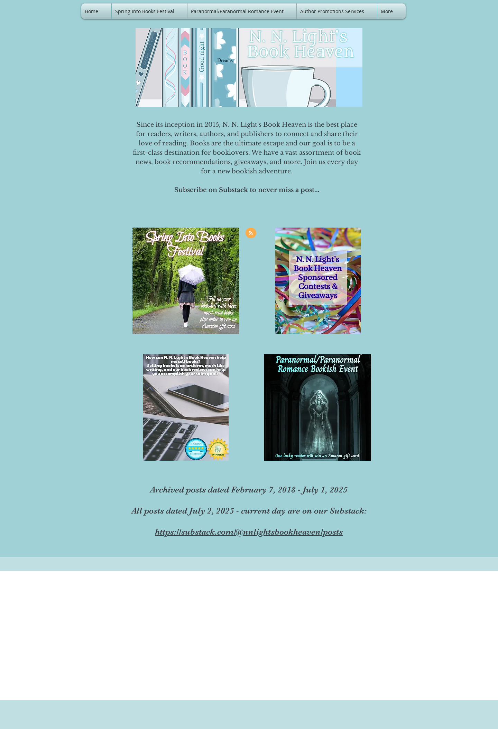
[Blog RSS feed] (251, 233)
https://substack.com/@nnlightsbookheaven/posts (249, 532)
